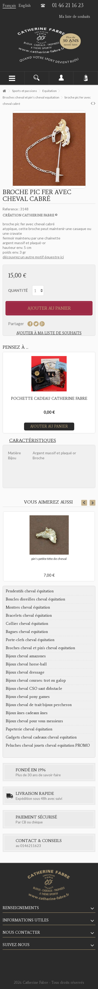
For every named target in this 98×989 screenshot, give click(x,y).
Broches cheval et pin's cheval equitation (40, 648)
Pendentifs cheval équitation (30, 591)
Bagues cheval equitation (27, 631)
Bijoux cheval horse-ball (26, 664)
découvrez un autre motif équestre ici (33, 257)
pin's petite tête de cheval (49, 559)
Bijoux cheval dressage (25, 672)
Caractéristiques (32, 440)
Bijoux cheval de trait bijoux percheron (39, 704)
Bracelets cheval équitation (29, 615)
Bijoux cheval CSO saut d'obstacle (34, 688)
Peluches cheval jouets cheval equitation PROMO (48, 745)
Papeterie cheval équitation (29, 729)
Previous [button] (84, 503)
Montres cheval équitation (28, 607)
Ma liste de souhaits (74, 16)
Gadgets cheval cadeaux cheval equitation (41, 737)
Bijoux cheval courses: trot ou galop (36, 680)
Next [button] (92, 503)
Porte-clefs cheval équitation (30, 639)
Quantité (18, 290)
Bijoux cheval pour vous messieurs (34, 721)
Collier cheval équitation (27, 623)
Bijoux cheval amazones (26, 656)
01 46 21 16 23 (68, 5)
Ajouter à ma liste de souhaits (49, 333)
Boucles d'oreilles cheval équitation (35, 599)
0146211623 (30, 846)
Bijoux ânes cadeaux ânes (27, 713)
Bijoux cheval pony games (28, 696)
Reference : (11, 209)
